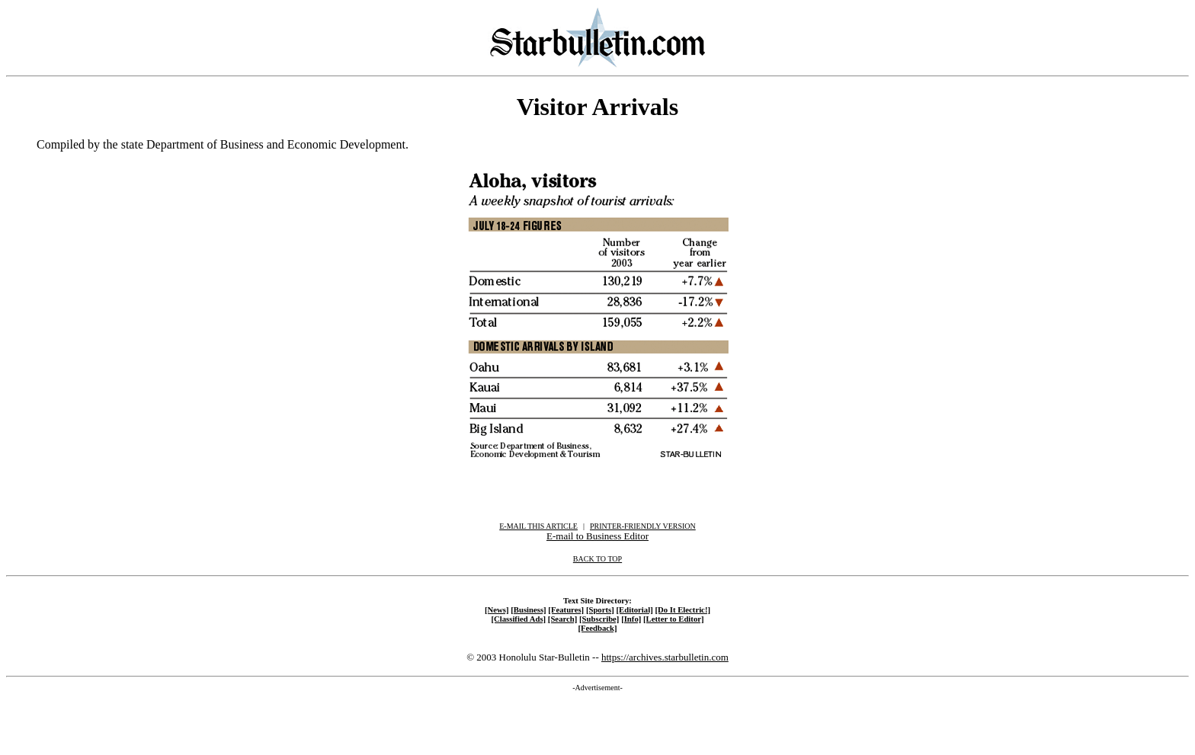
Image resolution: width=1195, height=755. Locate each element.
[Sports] (600, 609)
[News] (497, 609)
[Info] (631, 618)
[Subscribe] (599, 618)
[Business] (528, 609)
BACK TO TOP (597, 559)
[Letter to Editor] (673, 618)
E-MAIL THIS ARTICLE (538, 526)
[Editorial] (634, 609)
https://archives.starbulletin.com (665, 657)
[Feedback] (597, 627)
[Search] (563, 618)
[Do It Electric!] (682, 609)
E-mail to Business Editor (597, 536)
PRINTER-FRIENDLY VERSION (643, 526)
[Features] (566, 609)
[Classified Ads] (518, 618)
